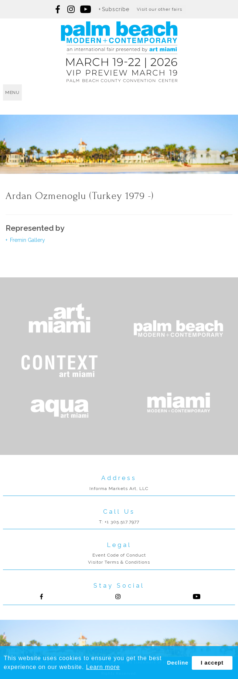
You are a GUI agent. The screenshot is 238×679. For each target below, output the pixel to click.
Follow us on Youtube (196, 596)
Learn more (103, 667)
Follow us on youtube (85, 9)
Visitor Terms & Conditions (119, 562)
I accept (212, 663)
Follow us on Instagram (70, 9)
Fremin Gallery (26, 240)
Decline (177, 663)
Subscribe (115, 9)
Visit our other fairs (159, 9)
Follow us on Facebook (58, 9)
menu (12, 92)
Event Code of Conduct (119, 555)
